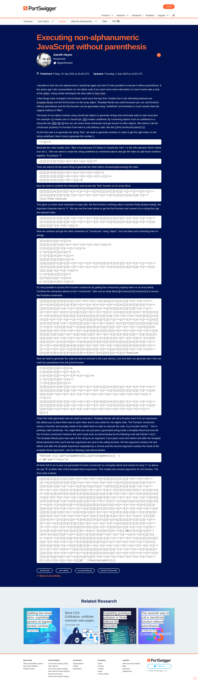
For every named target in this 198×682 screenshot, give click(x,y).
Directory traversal (55, 674)
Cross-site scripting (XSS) (58, 664)
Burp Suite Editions (30, 666)
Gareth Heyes (62, 54)
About (100, 664)
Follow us (159, 666)
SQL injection (53, 666)
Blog (124, 666)
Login (169, 7)
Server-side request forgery (58, 676)
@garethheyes (65, 63)
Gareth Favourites (108, 570)
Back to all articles (50, 576)
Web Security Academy (131, 664)
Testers (76, 666)
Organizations (78, 664)
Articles (62, 21)
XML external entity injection (59, 671)
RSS (115, 21)
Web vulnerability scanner (33, 664)
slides (46, 93)
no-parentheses (85, 570)
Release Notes (29, 669)
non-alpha (63, 570)
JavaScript (45, 570)
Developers (77, 669)
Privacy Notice (103, 674)
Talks (104, 21)
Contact (101, 669)
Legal (100, 671)
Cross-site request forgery (58, 669)
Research (126, 669)
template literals (45, 102)
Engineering (127, 671)
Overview (28, 21)
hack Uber (100, 93)
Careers (101, 666)
